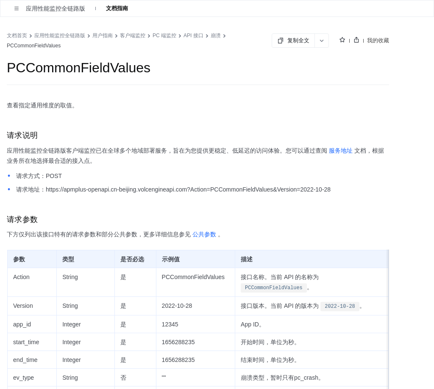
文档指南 (117, 8)
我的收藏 (378, 40)
